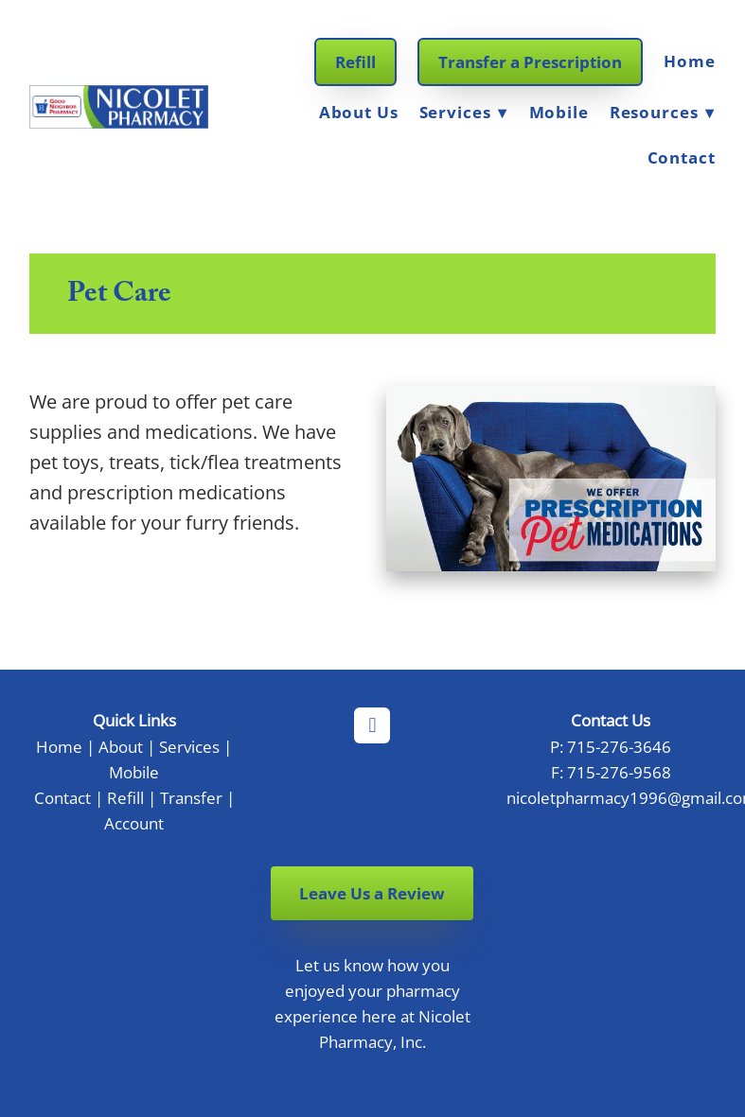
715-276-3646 (619, 746)
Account (134, 823)
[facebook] (372, 725)
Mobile (559, 112)
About (120, 746)
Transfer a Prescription (530, 62)
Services (463, 112)
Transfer (191, 797)
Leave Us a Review (372, 893)
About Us (359, 112)
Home (689, 61)
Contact (681, 157)
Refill (355, 62)
